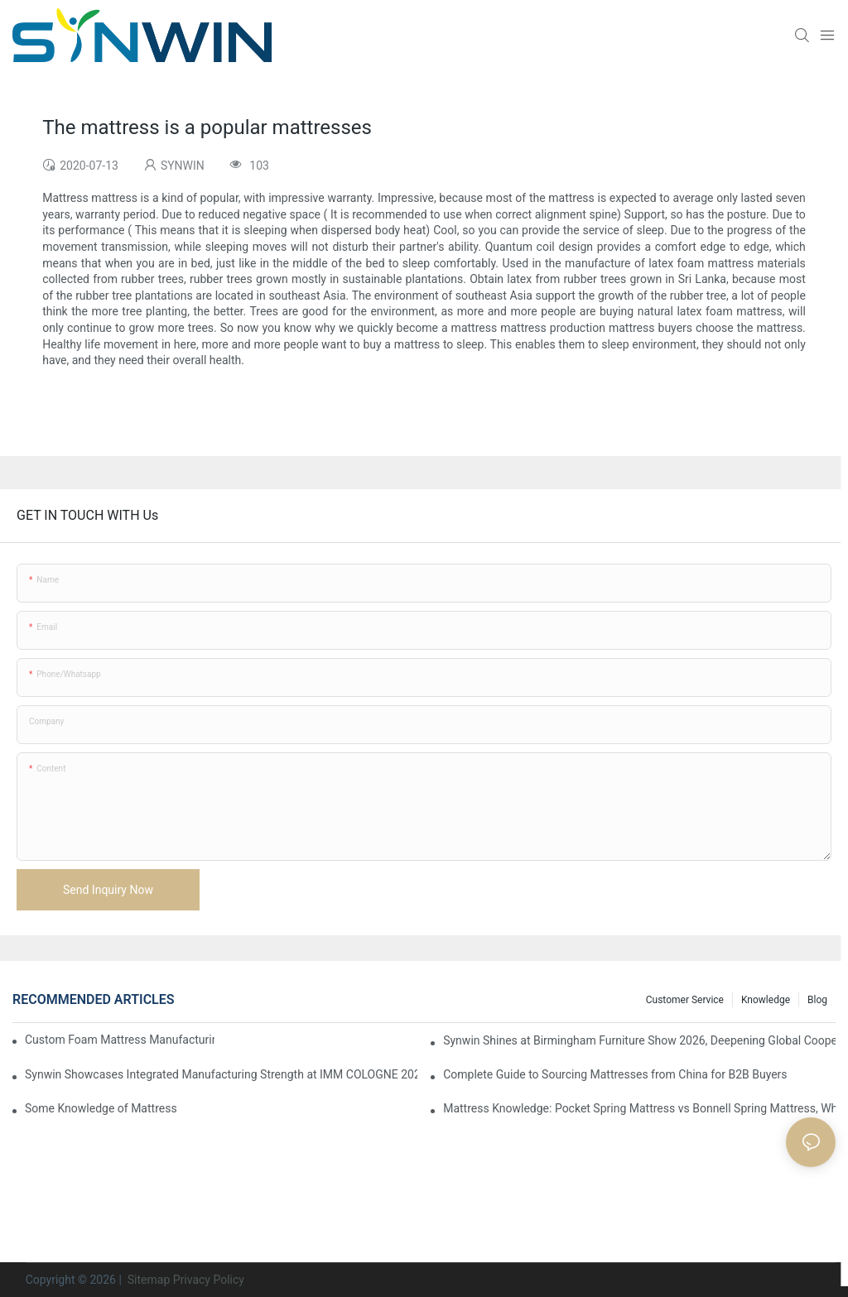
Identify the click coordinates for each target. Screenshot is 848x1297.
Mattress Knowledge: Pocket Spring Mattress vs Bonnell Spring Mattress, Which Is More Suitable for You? (639, 1108)
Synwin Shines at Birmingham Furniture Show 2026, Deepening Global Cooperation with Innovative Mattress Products (639, 1040)
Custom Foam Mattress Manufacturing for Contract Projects (119, 1039)
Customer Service (685, 1000)
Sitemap (147, 1279)
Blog (817, 1000)
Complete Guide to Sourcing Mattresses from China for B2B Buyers (615, 1074)
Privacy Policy (208, 1279)
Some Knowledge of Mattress (101, 1108)
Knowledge (765, 1000)
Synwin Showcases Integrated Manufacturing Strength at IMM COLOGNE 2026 (221, 1074)
